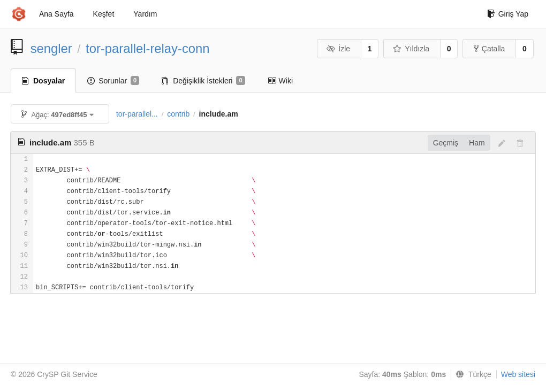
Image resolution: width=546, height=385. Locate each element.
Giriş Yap (507, 14)
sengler (51, 48)
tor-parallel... (137, 114)
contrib (178, 114)
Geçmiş (445, 142)
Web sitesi (518, 374)
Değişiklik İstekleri (203, 81)
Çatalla (489, 48)
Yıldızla (411, 48)
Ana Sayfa (56, 14)
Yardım (145, 14)
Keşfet (104, 14)
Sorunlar (113, 81)
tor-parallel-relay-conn (147, 48)
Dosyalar (43, 80)
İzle (338, 48)
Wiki (280, 80)
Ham (477, 142)
